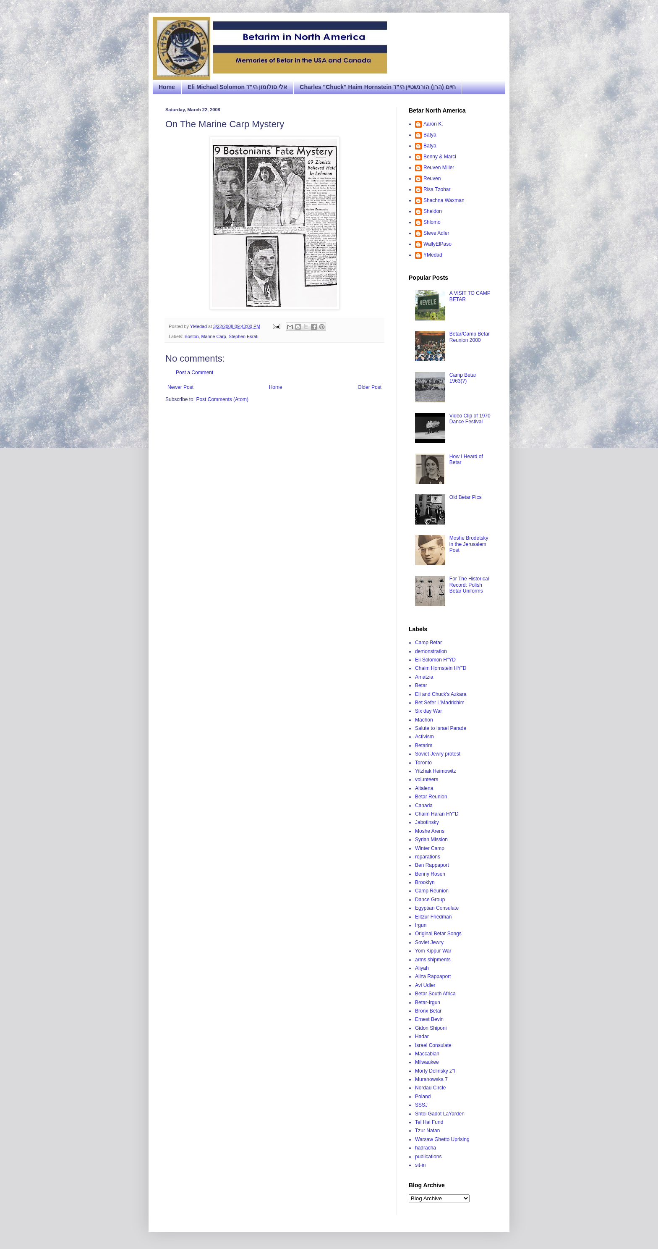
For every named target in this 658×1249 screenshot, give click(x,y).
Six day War (428, 711)
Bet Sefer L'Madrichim (440, 703)
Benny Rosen (430, 874)
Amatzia (424, 677)
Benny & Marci (439, 157)
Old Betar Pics (465, 497)
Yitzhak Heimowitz (435, 771)
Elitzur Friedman (433, 917)
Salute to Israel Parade (440, 728)
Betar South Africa (435, 994)
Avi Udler (425, 985)
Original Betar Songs (438, 934)
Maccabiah (427, 1054)
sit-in (420, 1165)
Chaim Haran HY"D (437, 814)
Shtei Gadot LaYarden (440, 1114)
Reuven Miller (438, 168)
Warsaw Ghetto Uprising (442, 1139)
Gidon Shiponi (430, 1028)
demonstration (431, 651)
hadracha (425, 1148)
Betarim (423, 745)
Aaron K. (433, 124)
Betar (421, 685)
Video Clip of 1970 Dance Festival (470, 419)
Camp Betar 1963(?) (462, 378)
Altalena (424, 788)
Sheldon (432, 211)
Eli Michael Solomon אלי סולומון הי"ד (237, 87)
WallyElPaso (437, 244)
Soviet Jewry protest (437, 754)
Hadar (422, 1036)
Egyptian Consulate (437, 908)
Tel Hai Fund (429, 1122)
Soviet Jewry (429, 942)
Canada (424, 805)
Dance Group (430, 900)
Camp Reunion (432, 891)
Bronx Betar (428, 1011)
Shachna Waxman (444, 200)
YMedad (432, 255)
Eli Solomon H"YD (435, 660)
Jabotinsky (427, 822)
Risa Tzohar (436, 189)
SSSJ (421, 1105)
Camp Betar (428, 642)
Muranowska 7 (431, 1079)
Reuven (432, 178)
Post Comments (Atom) (222, 399)
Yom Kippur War (433, 951)
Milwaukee (427, 1062)
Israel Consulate (433, 1045)
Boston (192, 336)
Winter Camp (429, 848)
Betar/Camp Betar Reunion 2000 (469, 337)
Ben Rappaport (432, 865)
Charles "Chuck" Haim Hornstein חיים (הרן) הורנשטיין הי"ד (377, 87)
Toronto (423, 763)
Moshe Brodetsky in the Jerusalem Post (468, 544)
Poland (423, 1096)
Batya (429, 135)
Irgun (420, 925)
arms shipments (433, 960)
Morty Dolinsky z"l (435, 1071)
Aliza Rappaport (433, 976)
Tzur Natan (427, 1131)
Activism (424, 737)
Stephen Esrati (243, 336)
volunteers (426, 779)
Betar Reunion (431, 797)
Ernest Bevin (429, 1019)
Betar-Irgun (427, 1002)
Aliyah (422, 968)
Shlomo (432, 222)
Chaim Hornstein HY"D (440, 668)
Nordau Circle (430, 1088)
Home (167, 87)
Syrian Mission (431, 839)
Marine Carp (213, 336)
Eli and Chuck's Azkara (440, 694)
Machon (424, 720)
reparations (427, 857)
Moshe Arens (429, 831)
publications (428, 1157)
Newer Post (180, 387)
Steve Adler (436, 233)
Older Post (369, 387)
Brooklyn (425, 882)
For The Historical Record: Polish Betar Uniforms (469, 585)
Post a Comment (194, 372)
